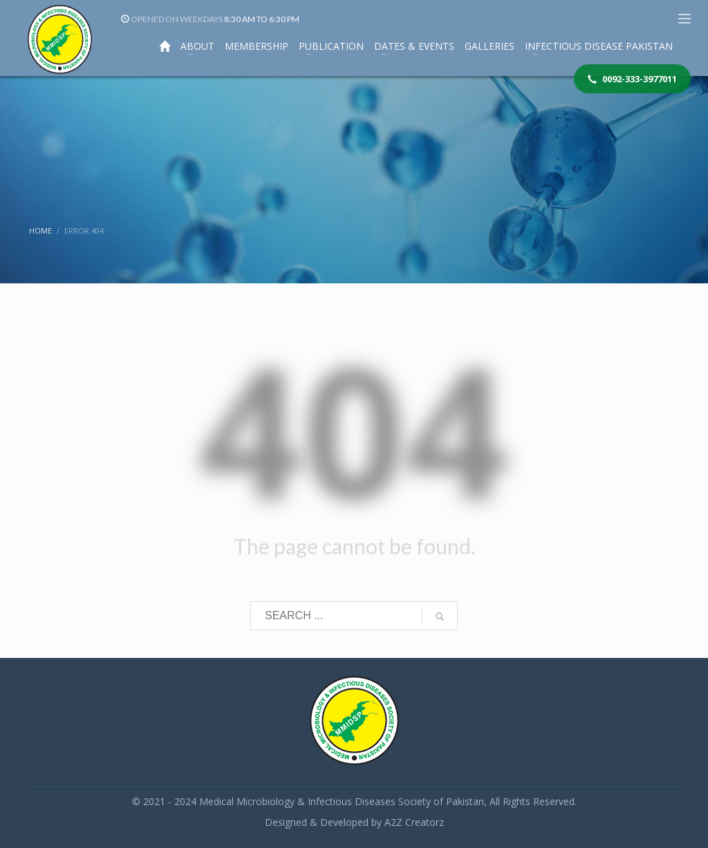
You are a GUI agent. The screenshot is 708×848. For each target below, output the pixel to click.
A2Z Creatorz (414, 822)
